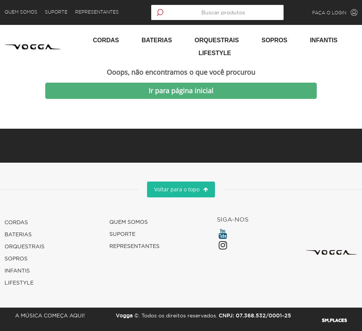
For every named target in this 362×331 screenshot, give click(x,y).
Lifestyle (214, 53)
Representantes (101, 12)
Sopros (274, 40)
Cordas (106, 40)
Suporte (60, 12)
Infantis (323, 40)
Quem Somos (25, 12)
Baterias (157, 40)
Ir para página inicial (181, 90)
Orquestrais (217, 40)
